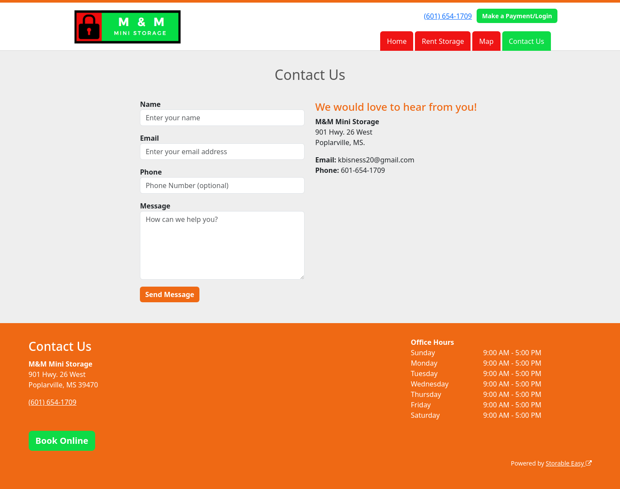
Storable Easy (568, 463)
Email (149, 138)
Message (155, 206)
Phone (151, 172)
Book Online (62, 440)
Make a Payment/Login (517, 16)
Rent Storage (443, 41)
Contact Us (526, 41)
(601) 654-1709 (448, 16)
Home (397, 41)
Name (150, 104)
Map (486, 41)
